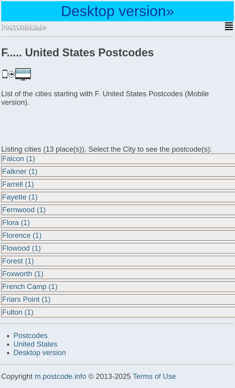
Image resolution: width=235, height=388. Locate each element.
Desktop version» (117, 11)
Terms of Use (154, 376)
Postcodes (30, 335)
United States (35, 344)
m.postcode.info (60, 376)
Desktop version (39, 352)
